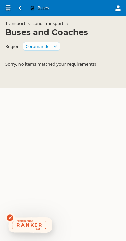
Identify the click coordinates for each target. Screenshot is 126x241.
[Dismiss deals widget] (10, 217)
